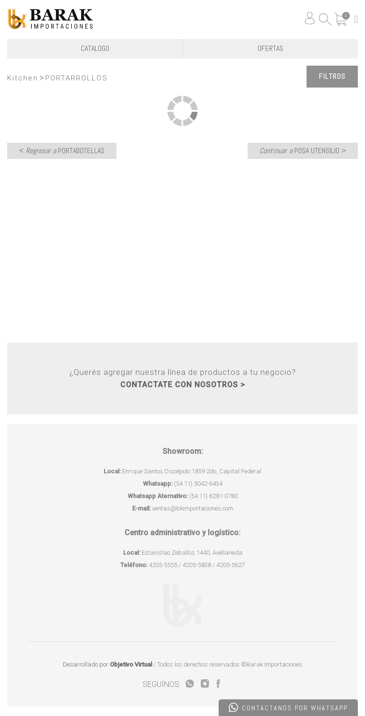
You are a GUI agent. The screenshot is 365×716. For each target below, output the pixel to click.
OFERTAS (270, 48)
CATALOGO (95, 48)
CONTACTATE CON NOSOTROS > (182, 384)
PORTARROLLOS (76, 78)
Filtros (332, 76)
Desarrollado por (107, 664)
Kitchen (22, 78)
